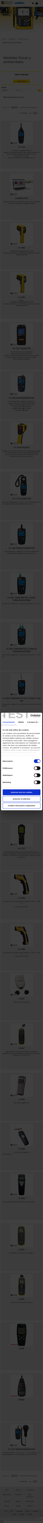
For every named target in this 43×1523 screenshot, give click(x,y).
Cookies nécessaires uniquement (21, 806)
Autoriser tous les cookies (21, 792)
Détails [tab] (21, 722)
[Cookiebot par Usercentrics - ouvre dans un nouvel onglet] (30, 715)
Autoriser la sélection (21, 799)
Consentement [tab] (9, 722)
